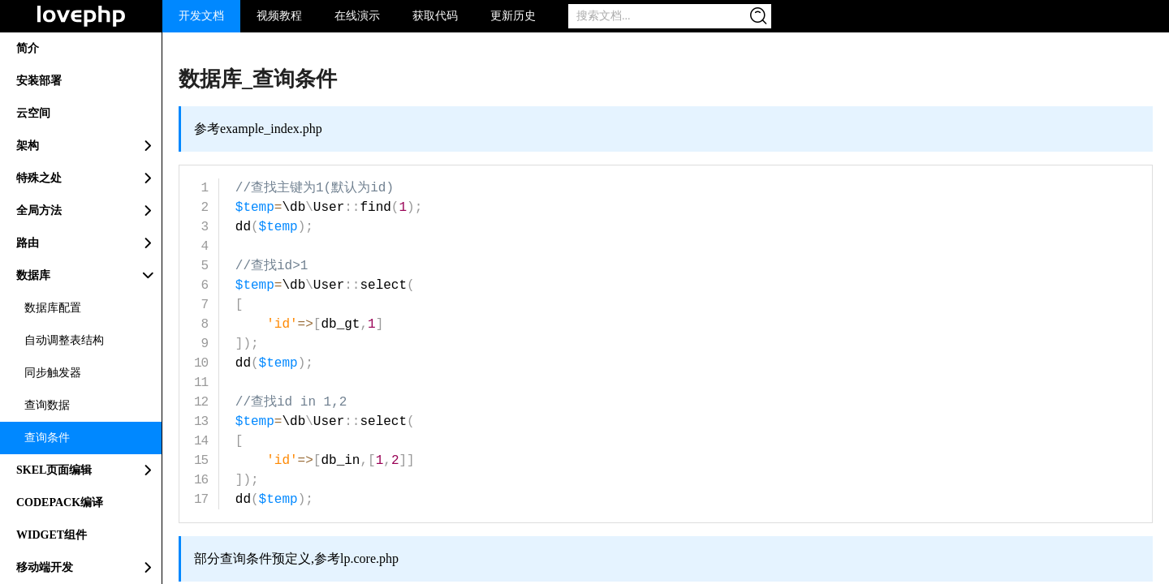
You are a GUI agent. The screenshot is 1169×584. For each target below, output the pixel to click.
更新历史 (513, 16)
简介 (27, 48)
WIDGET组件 (51, 535)
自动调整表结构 (64, 340)
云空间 (33, 113)
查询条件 (47, 438)
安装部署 (39, 81)
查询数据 (47, 405)
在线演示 (357, 16)
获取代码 (435, 16)
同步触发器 (52, 373)
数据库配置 (52, 308)
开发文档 (201, 16)
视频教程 (279, 16)
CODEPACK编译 (59, 502)
